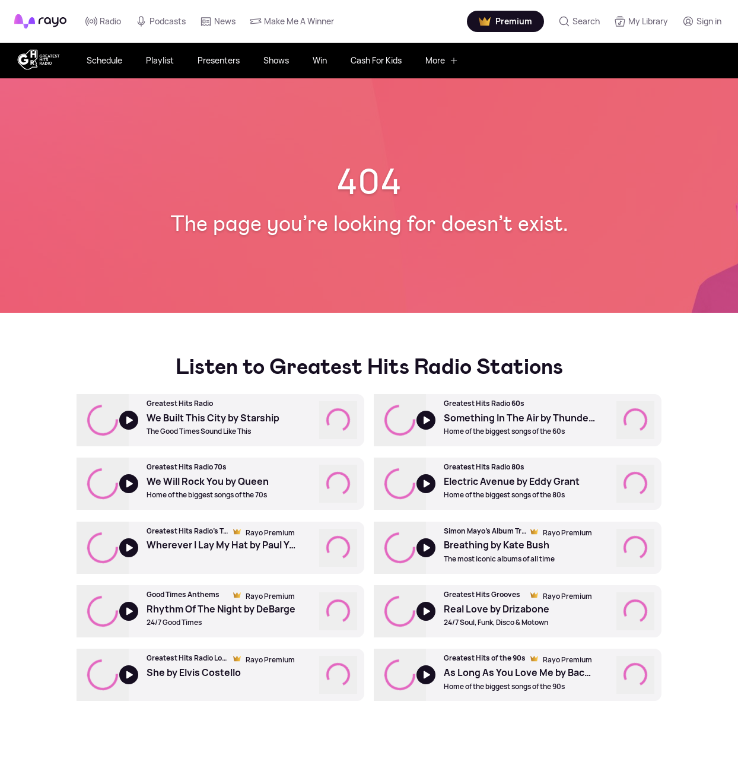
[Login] (702, 21)
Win (320, 60)
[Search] (579, 21)
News (218, 21)
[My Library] (641, 21)
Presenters (219, 60)
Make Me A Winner (292, 21)
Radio (103, 21)
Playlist (160, 60)
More (441, 60)
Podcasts (160, 21)
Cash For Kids (376, 60)
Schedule (104, 60)
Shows (276, 60)
